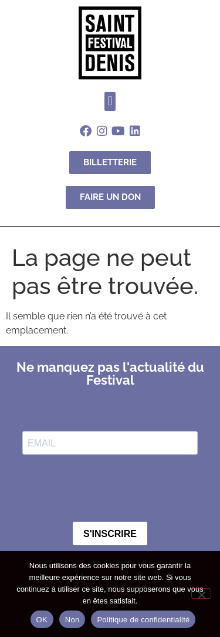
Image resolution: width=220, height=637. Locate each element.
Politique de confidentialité (143, 619)
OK (42, 619)
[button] (110, 101)
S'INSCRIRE (110, 534)
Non (72, 619)
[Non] (201, 593)
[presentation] (93, 484)
